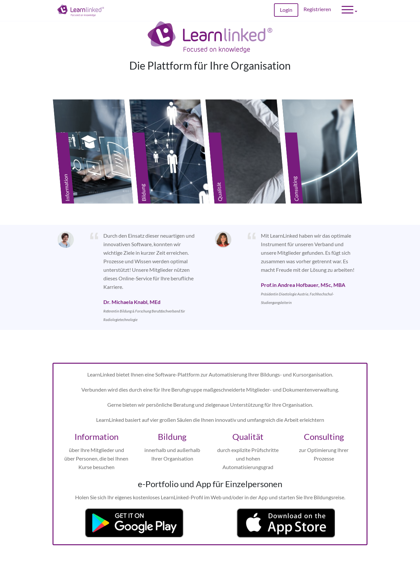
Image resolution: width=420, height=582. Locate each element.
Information (96, 430)
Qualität (247, 430)
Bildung (172, 430)
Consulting (324, 430)
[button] (349, 10)
